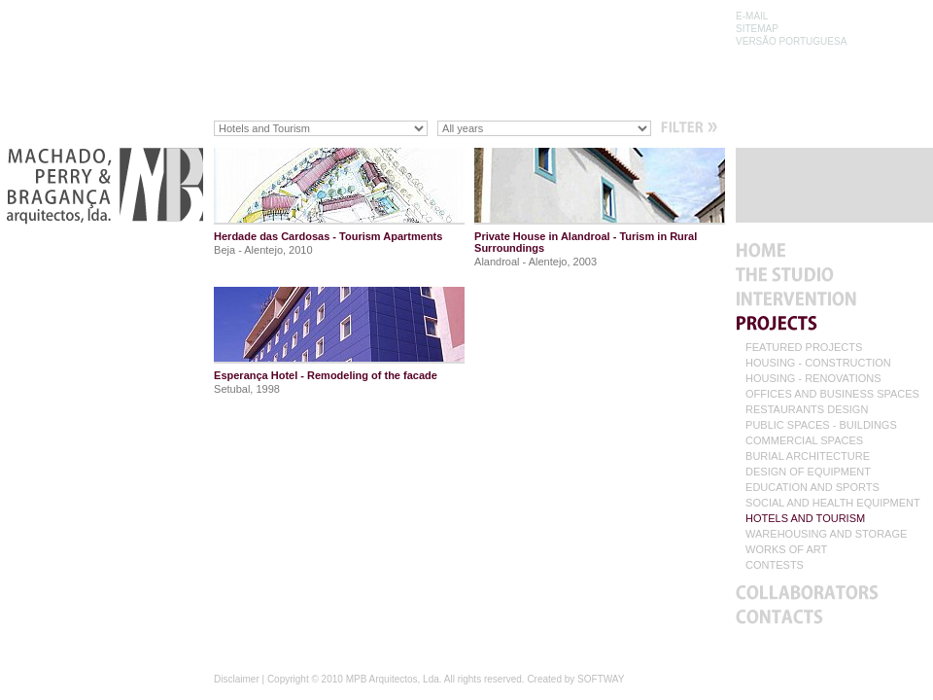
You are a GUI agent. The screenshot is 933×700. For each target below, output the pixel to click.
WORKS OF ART (786, 549)
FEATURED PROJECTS (803, 347)
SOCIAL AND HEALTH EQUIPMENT (832, 503)
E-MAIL (752, 16)
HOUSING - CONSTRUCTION (818, 363)
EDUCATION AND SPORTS (812, 487)
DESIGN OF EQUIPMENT (808, 472)
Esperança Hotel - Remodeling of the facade (325, 375)
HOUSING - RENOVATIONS (813, 378)
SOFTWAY (600, 679)
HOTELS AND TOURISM (805, 518)
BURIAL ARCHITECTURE (807, 456)
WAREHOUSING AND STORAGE (826, 534)
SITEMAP (757, 28)
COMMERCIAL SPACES (804, 441)
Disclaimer (236, 679)
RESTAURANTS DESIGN (806, 409)
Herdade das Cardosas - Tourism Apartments (328, 236)
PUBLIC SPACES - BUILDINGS (821, 425)
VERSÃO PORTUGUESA (791, 41)
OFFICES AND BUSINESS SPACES (832, 394)
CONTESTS (774, 565)
